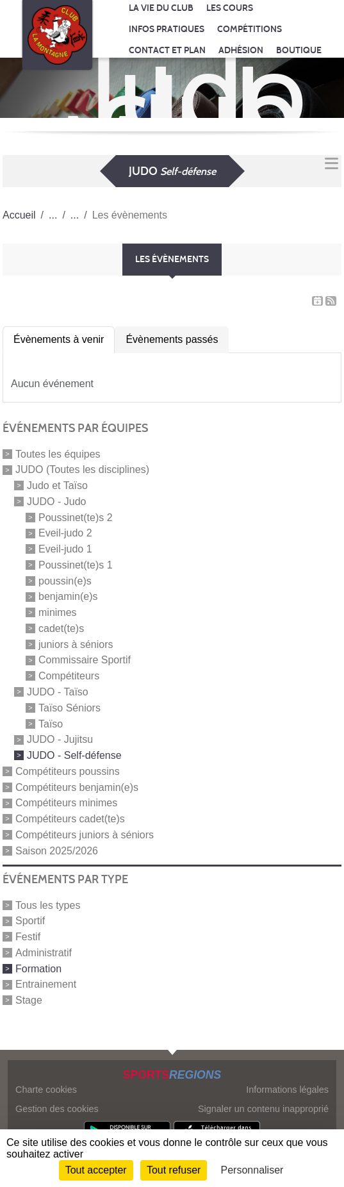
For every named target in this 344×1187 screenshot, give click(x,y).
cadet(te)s (61, 628)
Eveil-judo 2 (65, 532)
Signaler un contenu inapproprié (263, 1109)
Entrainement (45, 984)
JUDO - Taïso (57, 691)
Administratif (43, 952)
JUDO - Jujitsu (60, 739)
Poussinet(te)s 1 (75, 565)
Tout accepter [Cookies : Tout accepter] (96, 1170)
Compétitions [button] (249, 29)
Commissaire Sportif (84, 659)
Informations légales (287, 1089)
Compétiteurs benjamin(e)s (76, 786)
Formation (38, 968)
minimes (57, 612)
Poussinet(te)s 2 (75, 516)
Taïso (50, 723)
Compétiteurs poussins (67, 771)
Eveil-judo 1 (65, 549)
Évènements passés (172, 339)
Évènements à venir (58, 339)
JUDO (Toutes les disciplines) (82, 469)
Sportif (30, 920)
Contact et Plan (167, 50)
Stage (28, 1000)
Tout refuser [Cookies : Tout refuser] (174, 1170)
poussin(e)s (65, 580)
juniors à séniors (75, 643)
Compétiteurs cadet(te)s (70, 818)
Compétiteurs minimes (66, 802)
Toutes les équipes (58, 453)
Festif (27, 936)
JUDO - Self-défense (74, 755)
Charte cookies (46, 1089)
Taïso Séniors (69, 707)
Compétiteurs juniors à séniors (84, 834)
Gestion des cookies (57, 1109)
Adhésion (240, 50)
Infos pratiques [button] (166, 29)
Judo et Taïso (57, 485)
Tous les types (47, 904)
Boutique (299, 50)
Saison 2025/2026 (56, 850)
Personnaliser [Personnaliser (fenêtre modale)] (252, 1170)
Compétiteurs (68, 675)
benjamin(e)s (67, 596)
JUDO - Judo (56, 501)
